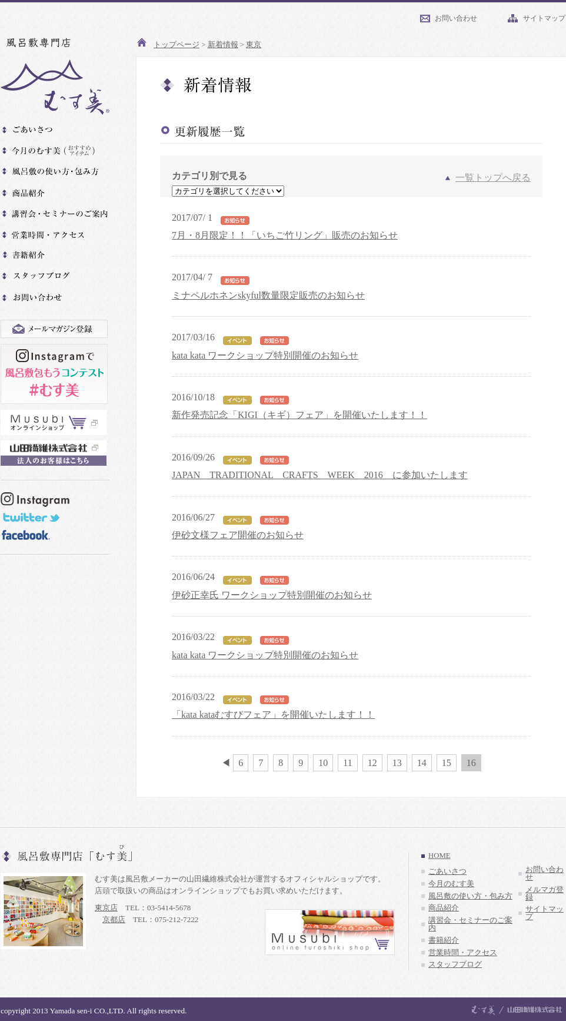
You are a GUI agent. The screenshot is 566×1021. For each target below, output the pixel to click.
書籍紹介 (443, 940)
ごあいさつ (447, 871)
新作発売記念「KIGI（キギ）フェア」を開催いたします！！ (299, 415)
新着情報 (223, 45)
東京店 (106, 907)
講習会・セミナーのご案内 (470, 924)
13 (397, 763)
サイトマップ (544, 18)
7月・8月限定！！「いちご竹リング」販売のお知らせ (285, 235)
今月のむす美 (451, 884)
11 (347, 763)
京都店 (113, 919)
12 (372, 763)
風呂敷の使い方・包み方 (470, 896)
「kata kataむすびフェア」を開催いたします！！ (273, 715)
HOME (439, 855)
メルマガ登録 (544, 893)
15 (446, 763)
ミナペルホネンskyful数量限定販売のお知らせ (268, 295)
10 (323, 763)
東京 (253, 45)
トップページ (176, 45)
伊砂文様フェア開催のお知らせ (238, 535)
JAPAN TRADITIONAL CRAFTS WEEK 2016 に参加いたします (320, 475)
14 (422, 763)
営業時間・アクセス (462, 953)
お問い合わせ (456, 18)
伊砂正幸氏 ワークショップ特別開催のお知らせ (272, 595)
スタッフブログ (455, 964)
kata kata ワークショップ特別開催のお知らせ (265, 355)
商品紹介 (443, 908)
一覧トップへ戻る (493, 178)
